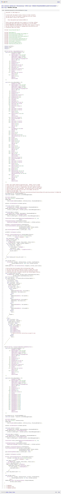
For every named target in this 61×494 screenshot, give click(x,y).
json (59, 492)
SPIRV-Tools (28, 5)
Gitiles (7, 492)
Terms (13, 492)
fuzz (6, 7)
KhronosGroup (20, 5)
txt (56, 492)
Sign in (58, 1)
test (2, 7)
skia (2, 5)
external (7, 5)
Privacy (10, 492)
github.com (13, 5)
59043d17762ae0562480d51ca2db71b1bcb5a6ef (44, 5)
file (26, 10)
